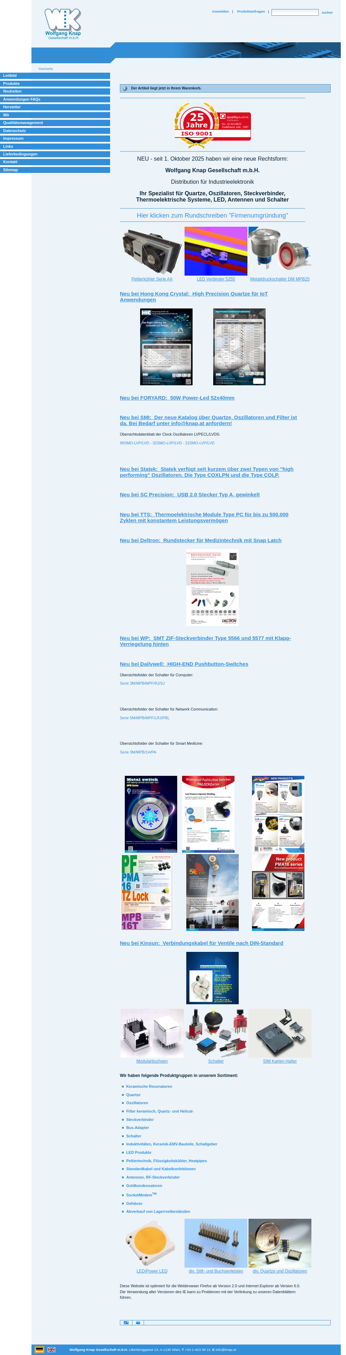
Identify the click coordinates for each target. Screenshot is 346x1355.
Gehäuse (134, 1203)
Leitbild (10, 75)
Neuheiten (12, 91)
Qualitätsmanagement (23, 123)
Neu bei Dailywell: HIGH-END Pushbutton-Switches (184, 664)
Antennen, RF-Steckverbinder (153, 1177)
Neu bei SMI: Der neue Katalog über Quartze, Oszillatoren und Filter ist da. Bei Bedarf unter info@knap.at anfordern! (208, 420)
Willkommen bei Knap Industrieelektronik (62, 24)
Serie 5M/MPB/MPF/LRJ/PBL (145, 718)
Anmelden (220, 11)
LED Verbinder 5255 (216, 279)
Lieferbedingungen (20, 154)
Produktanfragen (251, 11)
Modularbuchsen (152, 1061)
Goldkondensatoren (144, 1185)
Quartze (133, 1095)
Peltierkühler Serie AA (152, 279)
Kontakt (10, 162)
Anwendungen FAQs (22, 99)
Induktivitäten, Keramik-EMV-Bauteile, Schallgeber (171, 1144)
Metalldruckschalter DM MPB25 (280, 279)
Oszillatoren (137, 1103)
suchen (327, 12)
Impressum (13, 138)
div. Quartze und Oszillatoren (280, 1271)
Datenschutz (14, 131)
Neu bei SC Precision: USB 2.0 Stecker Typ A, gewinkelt (190, 494)
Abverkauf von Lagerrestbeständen (158, 1211)
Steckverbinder (140, 1119)
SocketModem (141, 1195)
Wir (6, 115)
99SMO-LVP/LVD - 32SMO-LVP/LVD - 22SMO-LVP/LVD (167, 443)
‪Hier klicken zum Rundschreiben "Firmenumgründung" (212, 215)
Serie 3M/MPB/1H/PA (138, 752)
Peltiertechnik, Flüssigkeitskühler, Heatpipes (166, 1161)
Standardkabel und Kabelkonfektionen (161, 1169)
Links (8, 146)
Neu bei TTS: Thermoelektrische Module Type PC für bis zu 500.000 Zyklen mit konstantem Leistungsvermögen (204, 517)
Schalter (216, 1061)
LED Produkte (138, 1152)
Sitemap (10, 170)
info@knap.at (226, 1350)
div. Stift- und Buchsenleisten (216, 1271)
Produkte (11, 83)
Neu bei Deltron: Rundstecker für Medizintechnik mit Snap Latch (201, 540)
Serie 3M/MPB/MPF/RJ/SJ (142, 683)
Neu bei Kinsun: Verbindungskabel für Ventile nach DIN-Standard (201, 943)
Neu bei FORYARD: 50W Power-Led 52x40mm (177, 398)
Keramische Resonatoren (149, 1086)
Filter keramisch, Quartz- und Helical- (160, 1111)
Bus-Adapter (137, 1127)
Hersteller (12, 107)
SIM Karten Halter (280, 1061)
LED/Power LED (152, 1271)
